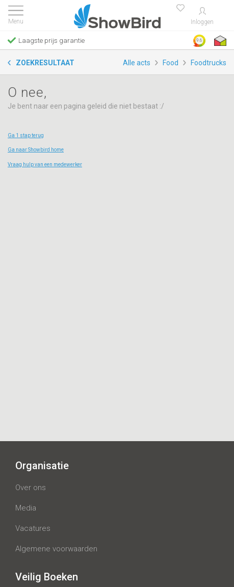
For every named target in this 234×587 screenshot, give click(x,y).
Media (25, 508)
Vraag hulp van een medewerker (45, 164)
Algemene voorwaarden (56, 548)
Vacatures (32, 528)
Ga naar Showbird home (36, 149)
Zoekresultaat (45, 63)
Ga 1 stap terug (26, 135)
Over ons (30, 487)
